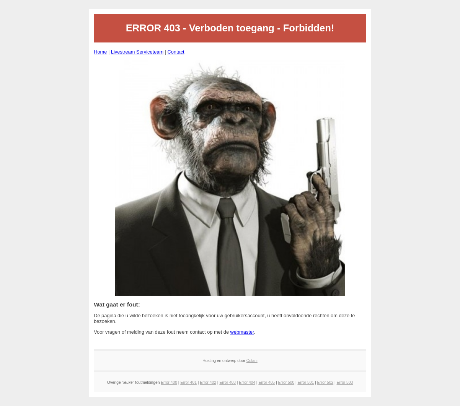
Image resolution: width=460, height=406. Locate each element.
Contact (175, 52)
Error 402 (208, 382)
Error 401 (188, 382)
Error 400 (169, 382)
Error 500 (286, 382)
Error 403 (227, 382)
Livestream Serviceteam (137, 52)
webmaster (242, 332)
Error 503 (345, 382)
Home (100, 52)
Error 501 (305, 382)
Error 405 (266, 382)
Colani (252, 361)
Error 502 (325, 382)
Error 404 (247, 382)
